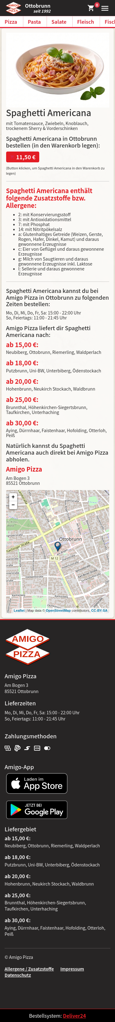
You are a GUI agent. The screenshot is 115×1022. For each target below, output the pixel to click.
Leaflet (19, 610)
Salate (59, 21)
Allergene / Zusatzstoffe (29, 969)
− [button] (13, 505)
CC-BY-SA (99, 610)
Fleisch (85, 21)
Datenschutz (18, 975)
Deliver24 (74, 1015)
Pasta (34, 21)
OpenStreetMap (58, 610)
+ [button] (13, 497)
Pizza (11, 21)
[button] (103, 7)
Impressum (72, 969)
